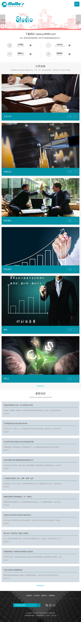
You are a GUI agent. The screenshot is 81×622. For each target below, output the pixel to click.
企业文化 (60, 44)
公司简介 (21, 44)
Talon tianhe (20, 46)
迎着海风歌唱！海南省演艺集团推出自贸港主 (18, 551)
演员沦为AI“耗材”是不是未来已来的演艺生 (17, 515)
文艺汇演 (7, 116)
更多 (70, 116)
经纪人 (6, 378)
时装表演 (7, 269)
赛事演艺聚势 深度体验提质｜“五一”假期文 (18, 496)
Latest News (20, 55)
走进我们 (29, 595)
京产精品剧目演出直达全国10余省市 (16, 423)
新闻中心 (21, 53)
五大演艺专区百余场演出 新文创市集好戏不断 (19, 442)
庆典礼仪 (7, 172)
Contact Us (59, 55)
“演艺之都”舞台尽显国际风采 (13, 570)
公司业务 (37, 595)
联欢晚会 (7, 221)
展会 (5, 330)
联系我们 (60, 53)
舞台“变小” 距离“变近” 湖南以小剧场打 (16, 533)
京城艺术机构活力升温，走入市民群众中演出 (18, 405)
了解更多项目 (40, 386)
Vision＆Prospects (59, 46)
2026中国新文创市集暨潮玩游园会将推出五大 (19, 460)
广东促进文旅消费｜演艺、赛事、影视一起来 (18, 478)
